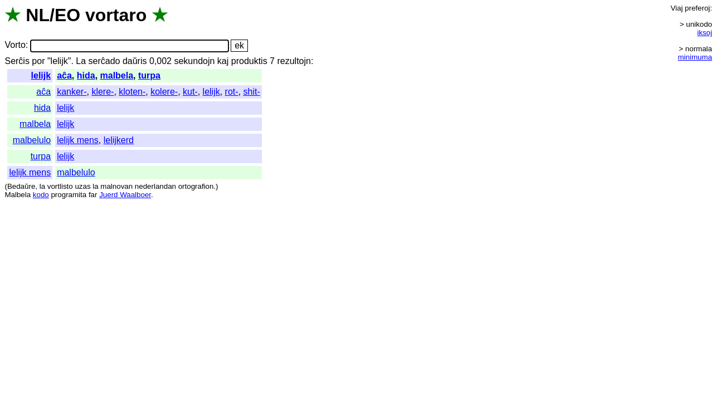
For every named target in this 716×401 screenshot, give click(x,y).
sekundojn (194, 61)
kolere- (164, 91)
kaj (222, 61)
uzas (82, 186)
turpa (149, 75)
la (42, 186)
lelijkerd (119, 140)
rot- (231, 91)
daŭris (135, 61)
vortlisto (60, 186)
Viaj (676, 8)
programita (68, 194)
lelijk (41, 75)
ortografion (196, 186)
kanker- (71, 91)
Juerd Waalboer (125, 194)
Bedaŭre (21, 186)
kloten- (132, 91)
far (93, 194)
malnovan (116, 186)
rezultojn (293, 61)
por (38, 61)
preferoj (697, 8)
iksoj (704, 32)
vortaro (116, 15)
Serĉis (16, 61)
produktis (249, 61)
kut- (190, 91)
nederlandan (155, 186)
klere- (102, 91)
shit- (251, 91)
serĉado (104, 61)
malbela (117, 75)
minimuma (695, 57)
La (81, 61)
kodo (41, 194)
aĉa (64, 75)
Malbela (17, 194)
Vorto (14, 45)
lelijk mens (78, 140)
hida (86, 75)
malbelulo (32, 140)
